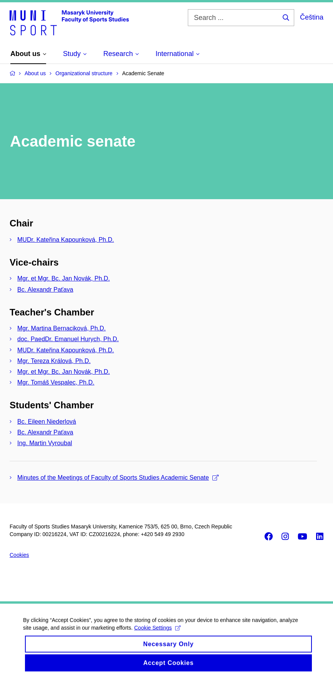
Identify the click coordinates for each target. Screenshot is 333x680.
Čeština (311, 17)
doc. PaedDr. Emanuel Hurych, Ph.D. (68, 339)
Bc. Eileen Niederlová (46, 421)
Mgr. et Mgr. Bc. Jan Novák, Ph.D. (63, 278)
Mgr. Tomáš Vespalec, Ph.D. (55, 382)
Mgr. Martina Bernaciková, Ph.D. (61, 328)
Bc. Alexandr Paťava (45, 289)
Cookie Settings (157, 636)
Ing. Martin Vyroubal (44, 443)
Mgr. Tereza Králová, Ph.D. (54, 361)
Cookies (19, 555)
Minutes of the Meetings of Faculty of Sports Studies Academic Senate (118, 477)
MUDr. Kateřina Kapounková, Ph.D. (65, 239)
